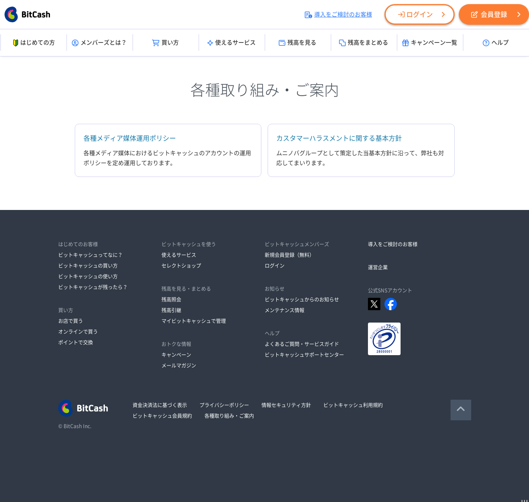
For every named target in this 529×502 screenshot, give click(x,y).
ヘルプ (496, 43)
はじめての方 (33, 43)
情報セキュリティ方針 (286, 405)
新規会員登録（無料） (289, 254)
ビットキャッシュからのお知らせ (302, 299)
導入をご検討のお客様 (338, 14)
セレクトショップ (181, 265)
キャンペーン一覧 (429, 43)
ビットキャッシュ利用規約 (353, 405)
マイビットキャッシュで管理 (193, 320)
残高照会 (171, 299)
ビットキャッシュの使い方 (88, 276)
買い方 (165, 43)
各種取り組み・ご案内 (229, 415)
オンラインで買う (78, 331)
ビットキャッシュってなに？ (90, 254)
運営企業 (378, 267)
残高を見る (297, 43)
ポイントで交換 (75, 342)
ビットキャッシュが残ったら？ (93, 287)
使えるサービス (231, 43)
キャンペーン (176, 354)
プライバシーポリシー (224, 405)
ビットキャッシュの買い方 (88, 265)
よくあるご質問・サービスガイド (302, 344)
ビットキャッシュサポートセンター (304, 354)
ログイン (415, 14)
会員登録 (489, 14)
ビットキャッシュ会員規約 (162, 415)
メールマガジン (178, 365)
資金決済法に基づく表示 (160, 405)
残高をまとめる (363, 43)
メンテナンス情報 (284, 310)
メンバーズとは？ (99, 43)
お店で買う (70, 320)
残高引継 (171, 310)
